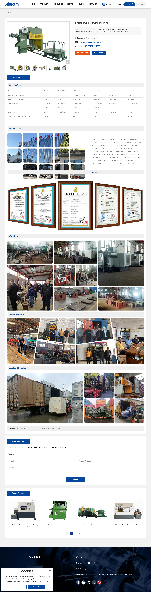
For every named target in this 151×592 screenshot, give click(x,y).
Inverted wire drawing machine (52, 428)
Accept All (36, 587)
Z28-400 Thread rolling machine (127, 525)
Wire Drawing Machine (94, 38)
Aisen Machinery (21, 428)
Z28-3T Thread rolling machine (58, 525)
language (140, 4)
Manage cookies (18, 587)
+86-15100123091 (91, 46)
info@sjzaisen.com (113, 4)
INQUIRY (129, 4)
